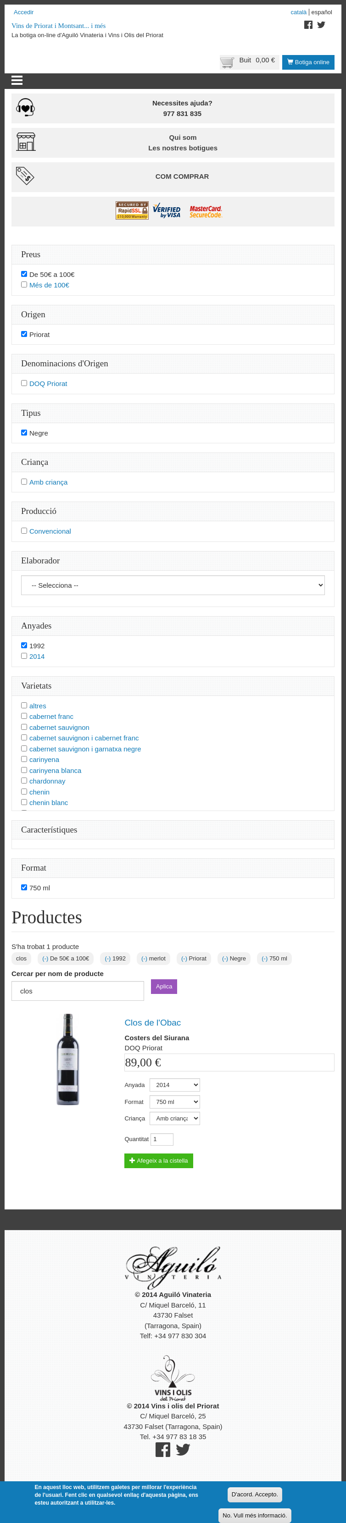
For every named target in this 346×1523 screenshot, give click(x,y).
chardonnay (47, 781)
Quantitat (136, 1139)
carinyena (44, 759)
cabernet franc (51, 716)
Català (299, 12)
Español (321, 12)
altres (37, 706)
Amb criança (48, 482)
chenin (39, 792)
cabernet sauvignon (59, 727)
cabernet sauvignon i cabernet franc (84, 738)
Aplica (164, 986)
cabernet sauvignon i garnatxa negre (85, 749)
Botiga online (308, 62)
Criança (134, 1118)
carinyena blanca (55, 770)
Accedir (23, 12)
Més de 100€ (49, 285)
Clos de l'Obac (152, 1022)
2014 (37, 656)
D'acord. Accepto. (255, 1497)
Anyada (134, 1085)
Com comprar (182, 176)
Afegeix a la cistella (158, 1160)
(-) (46, 958)
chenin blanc (48, 802)
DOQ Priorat (48, 383)
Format (133, 1101)
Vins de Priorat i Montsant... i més (58, 25)
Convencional (50, 531)
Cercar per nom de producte (57, 973)
